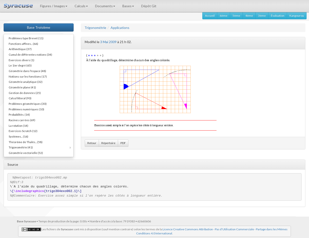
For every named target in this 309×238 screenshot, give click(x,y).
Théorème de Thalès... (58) (25, 142)
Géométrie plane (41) (22, 87)
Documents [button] (105, 6)
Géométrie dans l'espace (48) (27, 71)
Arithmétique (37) (20, 49)
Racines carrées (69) (22, 120)
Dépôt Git (148, 6)
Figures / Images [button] (53, 6)
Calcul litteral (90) (20, 98)
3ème (262, 15)
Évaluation (277, 15)
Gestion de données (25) (25, 92)
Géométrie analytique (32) (25, 81)
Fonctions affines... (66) (23, 43)
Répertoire (108, 143)
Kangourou (296, 15)
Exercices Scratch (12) (23, 130)
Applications (120, 28)
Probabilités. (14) (19, 114)
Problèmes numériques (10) (26, 109)
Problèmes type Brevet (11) (26, 38)
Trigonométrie (95, 28)
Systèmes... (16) (18, 136)
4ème (249, 15)
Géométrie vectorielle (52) (26, 152)
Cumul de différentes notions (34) (30, 54)
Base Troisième (38, 27)
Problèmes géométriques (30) (28, 103)
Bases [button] (128, 6)
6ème (223, 15)
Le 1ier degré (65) (20, 65)
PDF (123, 143)
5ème (236, 15)
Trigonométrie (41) (21, 147)
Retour (91, 143)
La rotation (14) (18, 125)
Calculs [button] (81, 6)
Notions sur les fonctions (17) (28, 76)
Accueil (210, 15)
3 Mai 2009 (108, 42)
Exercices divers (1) (21, 60)
